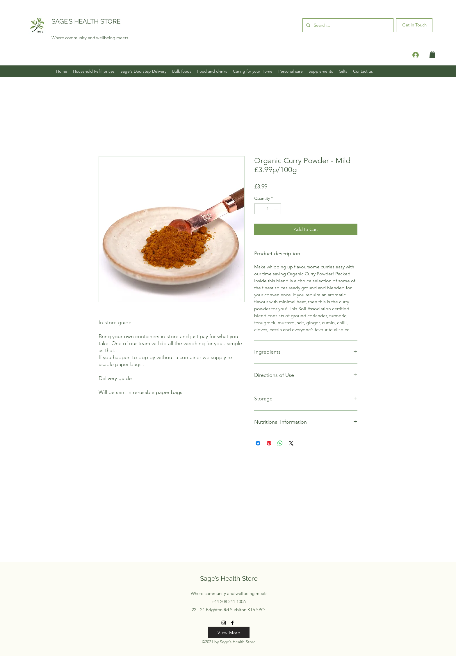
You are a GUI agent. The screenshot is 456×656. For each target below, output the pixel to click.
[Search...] (347, 25)
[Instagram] (224, 623)
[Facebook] (232, 623)
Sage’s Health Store (229, 578)
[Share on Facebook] (257, 443)
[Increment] (276, 209)
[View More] (229, 632)
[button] (432, 54)
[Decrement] (258, 209)
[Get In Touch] (414, 25)
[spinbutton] (267, 209)
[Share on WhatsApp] (280, 443)
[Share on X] (291, 443)
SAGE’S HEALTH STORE (85, 21)
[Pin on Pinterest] (269, 443)
